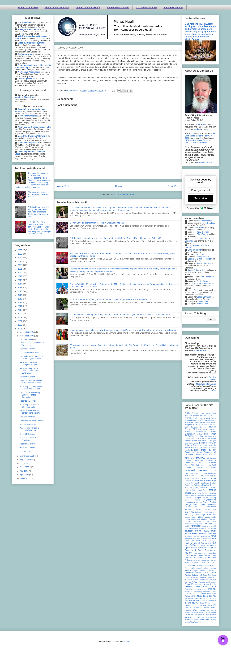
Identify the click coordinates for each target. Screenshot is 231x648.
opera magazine (209, 547)
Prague (203, 562)
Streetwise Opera (209, 591)
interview (189, 512)
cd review (198, 457)
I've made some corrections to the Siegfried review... (31, 357)
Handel (198, 509)
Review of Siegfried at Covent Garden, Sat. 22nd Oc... (29, 370)
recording (212, 568)
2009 (20, 314)
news (213, 536)
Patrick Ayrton (203, 281)
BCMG (187, 431)
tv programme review (198, 605)
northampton (212, 541)
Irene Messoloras (204, 221)
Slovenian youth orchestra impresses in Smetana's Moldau (97, 223)
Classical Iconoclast (212, 378)
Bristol (202, 436)
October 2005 (26, 339)
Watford (213, 610)
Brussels (201, 441)
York (192, 622)
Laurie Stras (192, 290)
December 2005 (27, 332)
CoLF (214, 465)
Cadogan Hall (210, 452)
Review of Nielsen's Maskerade (28, 439)
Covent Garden (196, 475)
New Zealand (205, 536)
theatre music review (208, 601)
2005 (20, 329)
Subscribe (200, 198)
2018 (20, 280)
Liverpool (200, 521)
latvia (214, 515)
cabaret (200, 452)
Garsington (196, 497)
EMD (196, 485)
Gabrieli (188, 498)
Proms (199, 565)
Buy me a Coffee (204, 162)
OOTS (208, 545)
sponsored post (201, 589)
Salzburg (188, 577)
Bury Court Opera (191, 443)
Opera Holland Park (193, 547)
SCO (214, 577)
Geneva (205, 498)
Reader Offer (190, 568)
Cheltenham (198, 460)
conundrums (204, 473)
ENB (200, 485)
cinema (195, 463)
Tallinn (187, 596)
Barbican (196, 425)
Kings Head (194, 515)
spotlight (212, 589)
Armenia (196, 420)
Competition (201, 467)
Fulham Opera (210, 495)
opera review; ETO (200, 553)
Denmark (205, 478)
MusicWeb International (206, 384)
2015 (20, 291)
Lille (194, 521)
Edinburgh (195, 483)
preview (190, 565)
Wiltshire (213, 617)
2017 (20, 284)
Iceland (207, 509)
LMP (207, 521)
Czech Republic (210, 475)
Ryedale (188, 575)
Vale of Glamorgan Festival (197, 608)
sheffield (188, 582)
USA (214, 605)
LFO (214, 519)
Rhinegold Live (196, 571)
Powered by (200, 208)
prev (214, 562)
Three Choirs (204, 603)
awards (213, 420)
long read (198, 524)
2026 (20, 250)
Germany (212, 498)
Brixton (194, 441)
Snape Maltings (191, 584)
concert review (196, 470)
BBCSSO (212, 429)
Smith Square (211, 582)
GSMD (188, 507)
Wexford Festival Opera (207, 615)
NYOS (187, 545)
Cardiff (204, 454)
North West (201, 541)
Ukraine (209, 605)
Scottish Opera (199, 579)
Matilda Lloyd (202, 304)
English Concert (209, 485)
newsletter (189, 538)
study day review (191, 594)
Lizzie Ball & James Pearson (200, 259)
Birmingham (190, 434)
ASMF (202, 420)
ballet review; (211, 422)
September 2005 (27, 456)
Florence (201, 495)
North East (189, 541)
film (203, 493)
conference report (192, 473)
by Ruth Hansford (199, 450)
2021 (20, 269)
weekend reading (198, 612)
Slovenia (201, 582)
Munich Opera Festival (193, 528)
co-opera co (206, 465)
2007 (20, 321)
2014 (20, 295)
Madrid (187, 526)
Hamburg (188, 509)
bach (186, 422)
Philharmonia (190, 560)
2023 (20, 261)
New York (196, 536)
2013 (20, 299)
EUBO (213, 487)
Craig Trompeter (195, 250)
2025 (20, 254)
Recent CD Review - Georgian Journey (28, 363)
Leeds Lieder (210, 517)
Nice (194, 538)
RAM (209, 566)
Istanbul (205, 512)
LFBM (210, 519)
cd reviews (211, 458)
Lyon (214, 524)
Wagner (188, 610)
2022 (20, 265)
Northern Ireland (192, 543)
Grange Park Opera (195, 504)
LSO (210, 524)
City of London (204, 463)
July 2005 (24, 463)
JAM (186, 515)
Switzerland (211, 594)
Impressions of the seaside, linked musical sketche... (31, 381)
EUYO (187, 490)
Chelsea (188, 460)
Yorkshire (197, 622)
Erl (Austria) (194, 487)
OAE (192, 545)
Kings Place (206, 514)
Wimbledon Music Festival (195, 620)
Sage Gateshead (209, 575)
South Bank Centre (205, 586)
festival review (196, 493)
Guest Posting (198, 507)
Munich (213, 526)
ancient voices (210, 418)
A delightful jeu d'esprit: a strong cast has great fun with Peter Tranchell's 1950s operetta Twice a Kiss (116, 238)
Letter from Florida (199, 519)
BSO (207, 441)
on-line (197, 545)
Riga (203, 571)
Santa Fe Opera (205, 577)
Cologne (188, 467)
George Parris (203, 257)
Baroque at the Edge (208, 425)
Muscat (203, 528)
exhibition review (196, 490)
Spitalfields (189, 589)
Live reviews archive (118, 7)
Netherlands (202, 533)
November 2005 (27, 336)
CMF (197, 465)
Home (118, 186)
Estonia (202, 487)
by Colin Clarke (206, 445)
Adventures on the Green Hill (203, 416)
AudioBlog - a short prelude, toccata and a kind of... (31, 387)
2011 (20, 306)
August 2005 (25, 460)
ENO (187, 487)
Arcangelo (189, 420)
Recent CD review (27, 349)
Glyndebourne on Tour (193, 502)
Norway (204, 543)
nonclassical (205, 538)
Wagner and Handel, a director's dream (29, 429)
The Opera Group (201, 598)
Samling (195, 577)
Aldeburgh (189, 418)
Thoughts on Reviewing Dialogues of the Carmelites (30, 395)
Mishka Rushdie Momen (203, 283)
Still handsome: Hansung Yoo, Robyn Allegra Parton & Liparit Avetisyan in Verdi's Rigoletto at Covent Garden (120, 314)
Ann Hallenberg (207, 277)
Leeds (200, 517)
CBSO (210, 454)
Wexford (194, 615)
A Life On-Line (191, 413)
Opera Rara (203, 550)
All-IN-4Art (198, 418)
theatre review (191, 603)
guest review (210, 507)
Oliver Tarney (202, 234)
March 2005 (25, 478)
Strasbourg (198, 591)
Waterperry (204, 610)
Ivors (214, 512)
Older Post (173, 186)
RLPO (208, 571)
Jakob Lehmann (204, 297)
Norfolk (213, 538)
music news (202, 530)
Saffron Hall (197, 575)
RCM (214, 566)
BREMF (188, 436)
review (187, 571)
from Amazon (199, 350)
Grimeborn (211, 504)
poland (187, 562)
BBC (195, 429)
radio (205, 566)
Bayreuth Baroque (198, 427)
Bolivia (199, 434)
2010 (20, 310)
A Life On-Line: (205, 413)
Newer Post (62, 186)
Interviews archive (173, 7)
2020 (20, 273)
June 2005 (25, 467)
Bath (186, 427)
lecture (194, 517)
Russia (209, 573)
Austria (208, 420)
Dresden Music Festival (202, 481)
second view (211, 579)
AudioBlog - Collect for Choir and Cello (29, 406)
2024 (20, 257)
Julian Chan (199, 254)
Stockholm (189, 591)
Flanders (194, 495)
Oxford (188, 555)
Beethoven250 (201, 431)
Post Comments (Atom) (124, 194)
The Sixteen (194, 601)
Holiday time (25, 451)
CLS (192, 465)
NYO (214, 543)
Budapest (213, 441)
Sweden (203, 594)
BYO (194, 452)
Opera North (190, 550)
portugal (195, 562)
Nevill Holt (212, 533)
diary (213, 478)
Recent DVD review (28, 401)
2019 (20, 276)
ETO (208, 487)
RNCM (213, 571)
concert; (213, 471)
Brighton (195, 436)
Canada (197, 454)
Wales (195, 610)
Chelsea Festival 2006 (29, 353)
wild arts (205, 617)
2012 (20, 302)
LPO (205, 524)
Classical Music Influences (196, 142)
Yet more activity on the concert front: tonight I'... (31, 412)
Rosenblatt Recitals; (193, 573)
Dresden (188, 481)
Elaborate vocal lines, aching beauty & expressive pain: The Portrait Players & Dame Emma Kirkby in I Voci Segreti (123, 330)
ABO (186, 416)
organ (210, 553)
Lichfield (188, 521)
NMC (199, 538)
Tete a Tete (208, 596)
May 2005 (24, 471)
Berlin (213, 431)
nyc (209, 543)
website (187, 612)
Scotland (188, 579)
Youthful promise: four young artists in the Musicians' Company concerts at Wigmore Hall (111, 299)
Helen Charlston (208, 223)
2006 (20, 325)
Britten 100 (205, 438)
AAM (214, 413)
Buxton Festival (206, 443)
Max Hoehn (200, 227)
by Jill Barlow (202, 447)
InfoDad (213, 391)
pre (209, 562)
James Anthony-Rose (197, 270)
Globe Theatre (192, 500)
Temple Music (196, 596)
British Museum (210, 436)
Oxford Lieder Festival (200, 555)
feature (206, 490)
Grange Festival (209, 502)
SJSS (194, 582)
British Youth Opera (193, 438)
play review (211, 560)
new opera (188, 536)
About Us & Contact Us (57, 7)
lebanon (187, 517)
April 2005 (24, 475)
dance (187, 478)
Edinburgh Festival (208, 483)
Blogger (127, 641)
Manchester (195, 526)
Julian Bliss (203, 301)
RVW (214, 573)
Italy (210, 512)
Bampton (188, 425)
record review (202, 568)
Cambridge (189, 454)
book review (210, 434)
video (213, 607)
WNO (207, 620)
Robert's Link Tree (28, 7)
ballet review (200, 422)
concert (213, 467)
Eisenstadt (189, 485)
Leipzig (187, 519)
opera (213, 545)
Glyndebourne (210, 500)
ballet (191, 422)
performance (210, 558)
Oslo (214, 553)
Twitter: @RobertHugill (88, 7)
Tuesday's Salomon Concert (32, 420)
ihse (214, 509)
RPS (204, 573)
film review (209, 493)
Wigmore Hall (192, 617)
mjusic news (205, 526)
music (209, 528)
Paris (200, 558)
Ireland (198, 512)
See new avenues (27, 417)
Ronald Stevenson (27, 377)
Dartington (195, 478)
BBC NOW (203, 429)
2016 (20, 288)
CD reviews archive (146, 7)
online (203, 545)
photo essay (201, 560)
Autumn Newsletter (28, 424)
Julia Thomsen (203, 232)
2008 (20, 317)
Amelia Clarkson (203, 263)
